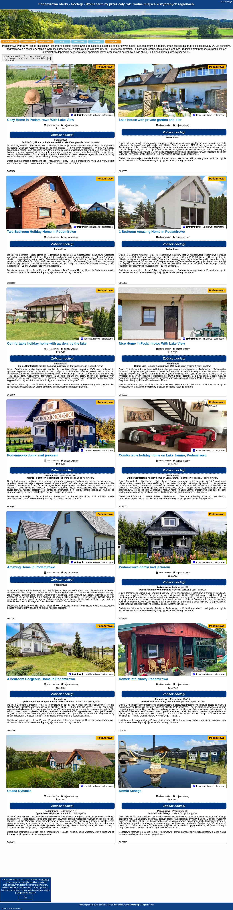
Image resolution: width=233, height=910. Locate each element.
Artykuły (113, 42)
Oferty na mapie (28, 42)
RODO (32, 892)
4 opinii (205, 479)
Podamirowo (105, 66)
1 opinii (91, 367)
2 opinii (87, 144)
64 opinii (184, 815)
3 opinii (192, 703)
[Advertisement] (116, 876)
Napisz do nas (148, 905)
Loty (62, 42)
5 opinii (81, 479)
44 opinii (73, 815)
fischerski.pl (226, 1)
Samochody (79, 42)
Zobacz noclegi (62, 136)
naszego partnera (72, 164)
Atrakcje (96, 42)
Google (44, 879)
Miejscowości (45, 42)
